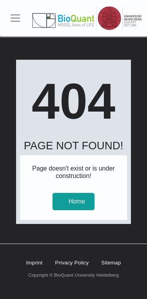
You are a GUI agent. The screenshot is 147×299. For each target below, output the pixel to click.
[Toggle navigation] (15, 18)
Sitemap (111, 263)
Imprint (34, 263)
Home (76, 201)
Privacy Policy (72, 263)
